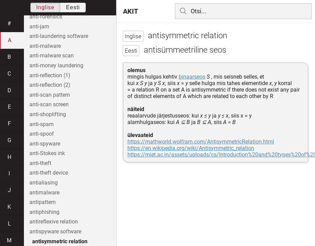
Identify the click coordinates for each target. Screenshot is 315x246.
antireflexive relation (53, 221)
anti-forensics (45, 16)
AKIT (130, 11)
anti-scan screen (49, 104)
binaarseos (192, 76)
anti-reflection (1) (49, 75)
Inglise (45, 7)
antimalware (44, 192)
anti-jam (39, 26)
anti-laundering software (58, 36)
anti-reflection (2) (49, 85)
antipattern (42, 202)
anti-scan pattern (49, 95)
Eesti (73, 7)
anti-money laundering (56, 65)
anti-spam (41, 124)
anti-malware (45, 46)
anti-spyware (44, 143)
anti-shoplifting (47, 114)
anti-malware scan (51, 55)
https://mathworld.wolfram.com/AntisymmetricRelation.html (200, 141)
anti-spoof (41, 134)
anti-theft (40, 163)
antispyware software (55, 231)
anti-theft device (48, 172)
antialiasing (43, 182)
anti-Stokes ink (47, 153)
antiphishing (44, 212)
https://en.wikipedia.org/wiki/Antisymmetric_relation (190, 148)
